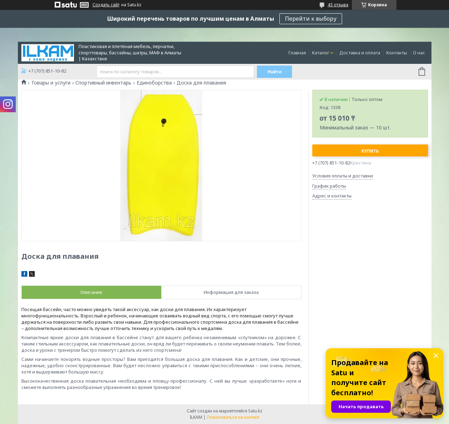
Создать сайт (106, 4)
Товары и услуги (50, 83)
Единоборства (154, 83)
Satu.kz (255, 411)
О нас (419, 52)
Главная (297, 52)
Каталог (320, 52)
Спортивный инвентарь (103, 83)
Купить (370, 151)
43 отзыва (338, 5)
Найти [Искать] (274, 71)
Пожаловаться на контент (233, 417)
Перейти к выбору (310, 18)
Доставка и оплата (359, 52)
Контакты (396, 52)
